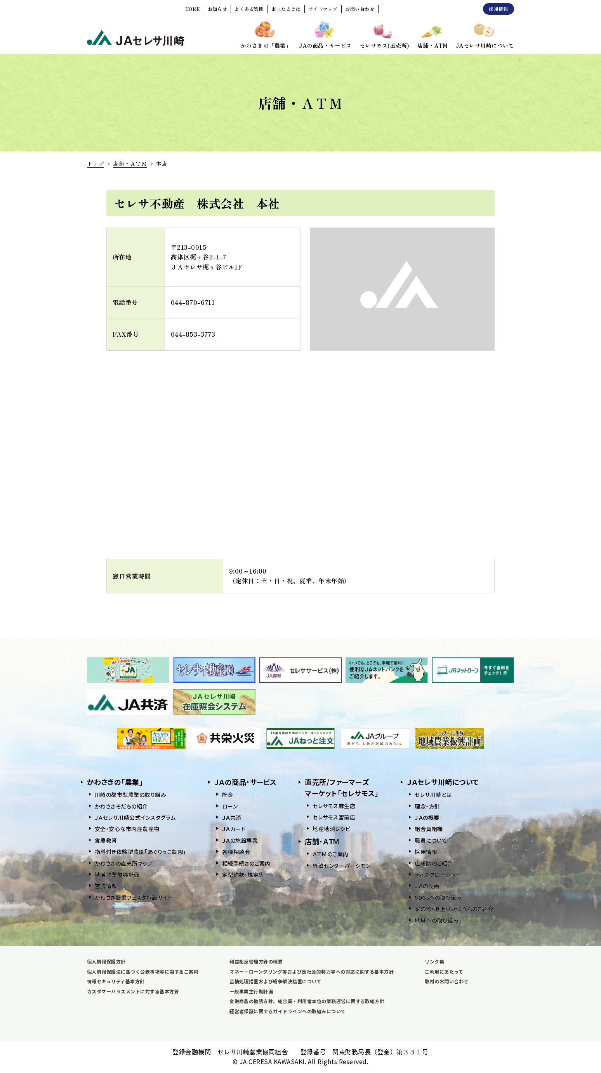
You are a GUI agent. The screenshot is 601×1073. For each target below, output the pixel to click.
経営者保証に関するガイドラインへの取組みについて (287, 1011)
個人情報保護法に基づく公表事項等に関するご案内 (142, 971)
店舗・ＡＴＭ (130, 163)
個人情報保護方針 (106, 961)
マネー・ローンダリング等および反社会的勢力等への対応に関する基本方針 (311, 971)
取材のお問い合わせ (446, 981)
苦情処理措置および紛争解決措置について (275, 981)
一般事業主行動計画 (251, 991)
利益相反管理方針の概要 (256, 961)
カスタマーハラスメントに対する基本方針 (133, 991)
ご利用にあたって (444, 971)
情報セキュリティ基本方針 (116, 981)
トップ (95, 163)
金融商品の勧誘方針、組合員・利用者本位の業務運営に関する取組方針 (306, 1001)
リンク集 (434, 961)
